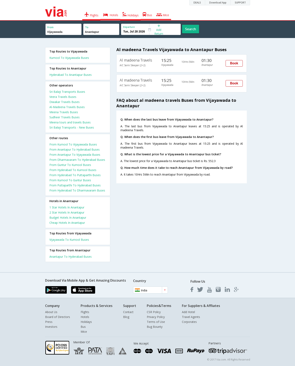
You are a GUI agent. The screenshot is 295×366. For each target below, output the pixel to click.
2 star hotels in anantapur (66, 212)
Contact (128, 312)
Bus (83, 327)
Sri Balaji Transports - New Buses (71, 127)
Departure (129, 26)
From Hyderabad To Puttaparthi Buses (75, 175)
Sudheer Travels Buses (64, 117)
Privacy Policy (156, 317)
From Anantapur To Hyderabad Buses (74, 149)
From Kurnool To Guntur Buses (70, 180)
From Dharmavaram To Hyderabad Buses (77, 160)
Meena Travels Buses (63, 112)
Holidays (86, 322)
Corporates (189, 322)
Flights (85, 312)
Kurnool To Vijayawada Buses (69, 58)
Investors (51, 327)
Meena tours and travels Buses (70, 122)
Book (234, 63)
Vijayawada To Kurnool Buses (69, 240)
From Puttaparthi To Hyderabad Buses (75, 185)
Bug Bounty (155, 327)
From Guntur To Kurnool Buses (70, 165)
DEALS (197, 2)
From (50, 27)
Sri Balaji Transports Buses (67, 92)
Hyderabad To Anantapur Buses (70, 75)
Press (48, 322)
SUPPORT (240, 2)
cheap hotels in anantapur (67, 223)
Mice (84, 332)
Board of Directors (57, 317)
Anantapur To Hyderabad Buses (70, 257)
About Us (51, 312)
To (86, 27)
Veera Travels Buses (62, 97)
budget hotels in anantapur (67, 217)
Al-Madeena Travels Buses (67, 107)
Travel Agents (191, 317)
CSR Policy (154, 312)
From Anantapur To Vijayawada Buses (74, 155)
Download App (217, 2)
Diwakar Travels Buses (64, 102)
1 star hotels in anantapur (66, 207)
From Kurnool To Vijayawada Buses (73, 144)
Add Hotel (188, 312)
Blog (126, 317)
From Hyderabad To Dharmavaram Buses (77, 190)
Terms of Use (156, 322)
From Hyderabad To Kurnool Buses (72, 170)
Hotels (85, 317)
